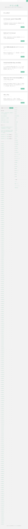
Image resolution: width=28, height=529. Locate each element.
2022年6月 (3, 196)
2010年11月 (3, 447)
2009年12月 (3, 469)
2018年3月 (3, 269)
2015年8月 (3, 331)
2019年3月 (3, 246)
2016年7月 (3, 309)
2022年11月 (3, 190)
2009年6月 (3, 481)
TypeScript (17, 142)
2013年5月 (3, 386)
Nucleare (16, 525)
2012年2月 (3, 416)
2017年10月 (3, 279)
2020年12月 (3, 222)
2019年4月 (3, 244)
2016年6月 (3, 311)
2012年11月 (3, 398)
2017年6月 (3, 287)
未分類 (16, 166)
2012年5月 (3, 410)
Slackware (17, 140)
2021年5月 (3, 212)
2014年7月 (3, 358)
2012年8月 (3, 404)
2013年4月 (3, 388)
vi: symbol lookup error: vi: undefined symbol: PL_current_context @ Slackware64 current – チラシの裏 (7, 131)
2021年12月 (3, 206)
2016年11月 (3, 301)
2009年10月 (3, 473)
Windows (17, 146)
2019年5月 (3, 242)
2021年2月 (3, 218)
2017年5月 (3, 289)
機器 (16, 168)
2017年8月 (3, 283)
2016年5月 (3, 313)
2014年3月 (3, 366)
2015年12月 (3, 323)
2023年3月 (3, 186)
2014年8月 (3, 356)
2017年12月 (3, 275)
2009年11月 (3, 471)
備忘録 (16, 162)
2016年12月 (3, 299)
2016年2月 (3, 319)
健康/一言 (17, 160)
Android (16, 109)
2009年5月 (3, 483)
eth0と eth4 (6, 94)
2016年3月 (3, 317)
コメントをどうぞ (10, 20)
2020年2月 (3, 236)
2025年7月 (3, 153)
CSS (16, 113)
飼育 (16, 176)
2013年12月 (3, 372)
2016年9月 (3, 305)
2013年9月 (3, 378)
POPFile (16, 134)
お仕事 (16, 150)
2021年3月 (3, 216)
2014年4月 (3, 364)
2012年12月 (3, 396)
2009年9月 (3, 475)
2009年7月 (3, 479)
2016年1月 (3, 321)
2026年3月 (3, 143)
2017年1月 (3, 297)
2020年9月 (3, 228)
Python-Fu (17, 136)
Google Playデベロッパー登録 (4, 134)
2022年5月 (3, 198)
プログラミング (18, 158)
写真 (16, 164)
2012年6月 (3, 408)
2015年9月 (3, 329)
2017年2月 (3, 295)
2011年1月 (3, 443)
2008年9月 (3, 497)
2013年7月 (3, 382)
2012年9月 (3, 402)
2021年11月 (3, 208)
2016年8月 (3, 307)
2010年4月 (3, 461)
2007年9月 (3, 507)
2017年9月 (3, 281)
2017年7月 (3, 285)
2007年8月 (3, 509)
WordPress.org (16, 187)
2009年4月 (3, 485)
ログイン (16, 181)
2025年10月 (3, 149)
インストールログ (18, 154)
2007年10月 (3, 505)
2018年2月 (3, 271)
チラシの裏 (14, 5)
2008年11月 (3, 493)
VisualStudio (17, 144)
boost (16, 111)
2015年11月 (3, 325)
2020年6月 (3, 232)
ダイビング (17, 156)
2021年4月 (3, 214)
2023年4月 (3, 184)
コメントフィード (17, 185)
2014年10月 (3, 352)
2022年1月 (3, 204)
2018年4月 (3, 267)
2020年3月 (3, 234)
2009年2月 (3, 489)
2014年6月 (3, 360)
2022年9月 (3, 194)
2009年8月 (3, 477)
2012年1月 (3, 418)
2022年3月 (3, 202)
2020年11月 (3, 224)
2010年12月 (3, 445)
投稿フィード (16, 183)
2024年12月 (3, 157)
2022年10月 (3, 192)
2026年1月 (3, 145)
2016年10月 (3, 303)
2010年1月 (3, 467)
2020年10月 (3, 226)
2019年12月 (3, 238)
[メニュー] (1, 1)
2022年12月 (3, 188)
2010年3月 (3, 463)
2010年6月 (3, 457)
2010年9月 (3, 451)
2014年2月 (3, 368)
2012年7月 (3, 406)
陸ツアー (17, 172)
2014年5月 (3, 362)
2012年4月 (3, 412)
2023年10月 (3, 178)
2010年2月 (3, 465)
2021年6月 (3, 210)
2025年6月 (3, 155)
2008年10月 (3, 495)
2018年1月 (3, 273)
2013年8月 (3, 380)
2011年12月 (3, 420)
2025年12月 (3, 147)
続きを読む (22, 56)
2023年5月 (3, 182)
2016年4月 (3, 315)
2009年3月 (3, 487)
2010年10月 (3, 449)
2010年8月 (3, 453)
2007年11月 (3, 503)
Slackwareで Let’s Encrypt (9, 33)
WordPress (17, 148)
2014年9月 (3, 354)
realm (16, 138)
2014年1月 (3, 370)
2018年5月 (3, 265)
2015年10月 (3, 327)
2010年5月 (3, 459)
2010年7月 (3, 455)
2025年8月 (3, 151)
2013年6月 (3, 384)
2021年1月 (3, 220)
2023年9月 (3, 180)
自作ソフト (17, 170)
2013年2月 (3, 392)
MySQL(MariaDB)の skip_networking (12, 62)
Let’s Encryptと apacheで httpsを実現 (12, 19)
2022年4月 (3, 200)
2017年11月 (3, 277)
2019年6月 (3, 240)
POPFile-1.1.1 (2, 130)
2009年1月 (3, 491)
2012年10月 (3, 400)
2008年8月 (3, 499)
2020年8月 (3, 230)
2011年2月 (3, 441)
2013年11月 (3, 374)
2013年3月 (3, 390)
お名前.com (17, 152)
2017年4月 (3, 291)
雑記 (16, 174)
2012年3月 (3, 414)
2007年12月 (3, 501)
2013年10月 (3, 376)
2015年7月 (3, 333)
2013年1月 (3, 394)
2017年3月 (3, 293)
